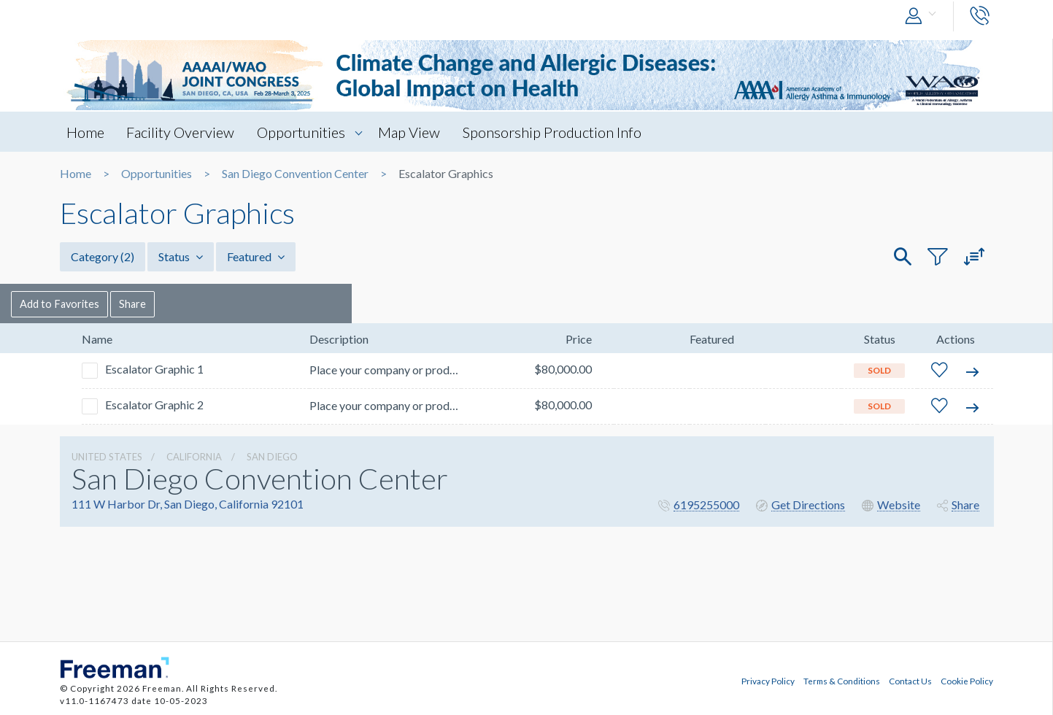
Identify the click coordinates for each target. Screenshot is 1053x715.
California (194, 457)
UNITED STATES (107, 457)
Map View (416, 132)
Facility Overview (183, 132)
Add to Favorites (111, 303)
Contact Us (910, 681)
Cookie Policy (967, 681)
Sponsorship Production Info (560, 132)
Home (86, 132)
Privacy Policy (768, 681)
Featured (256, 256)
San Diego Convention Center (295, 173)
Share (188, 303)
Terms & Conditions (841, 681)
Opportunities (305, 132)
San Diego (272, 457)
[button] (924, 16)
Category (102, 256)
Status (180, 256)
